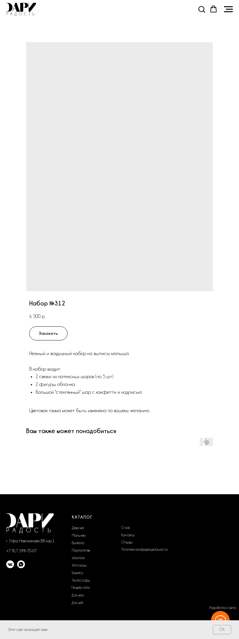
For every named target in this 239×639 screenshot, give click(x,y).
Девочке (78, 528)
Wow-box (78, 558)
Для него (78, 595)
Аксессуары (81, 580)
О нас (125, 527)
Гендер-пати (81, 587)
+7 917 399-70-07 (21, 551)
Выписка (78, 543)
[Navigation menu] (228, 9)
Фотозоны (79, 565)
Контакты (128, 535)
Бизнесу (77, 573)
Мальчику (79, 535)
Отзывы (127, 542)
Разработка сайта (222, 608)
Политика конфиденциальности (144, 549)
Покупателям (81, 550)
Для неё (77, 603)
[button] (201, 9)
